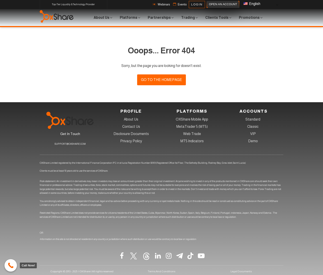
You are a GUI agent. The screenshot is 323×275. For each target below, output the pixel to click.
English (252, 4)
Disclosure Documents (131, 134)
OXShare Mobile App (192, 119)
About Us (131, 119)
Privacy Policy (131, 141)
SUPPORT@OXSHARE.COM (70, 143)
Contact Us (131, 126)
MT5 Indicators (192, 141)
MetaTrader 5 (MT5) (192, 126)
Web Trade (192, 134)
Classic (252, 126)
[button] (160, 4)
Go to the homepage (161, 80)
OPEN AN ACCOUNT (223, 4)
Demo (253, 141)
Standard (252, 119)
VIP (253, 134)
